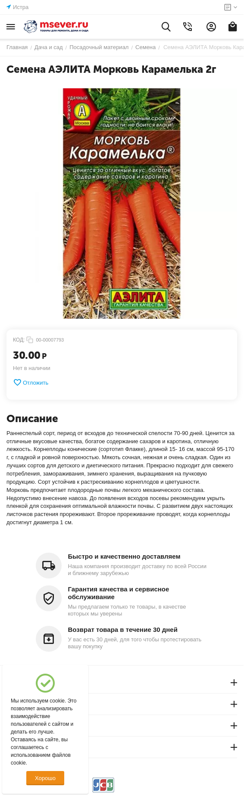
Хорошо (45, 778)
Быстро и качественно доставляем (124, 556)
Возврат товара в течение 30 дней (123, 629)
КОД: (19, 340)
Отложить (30, 382)
